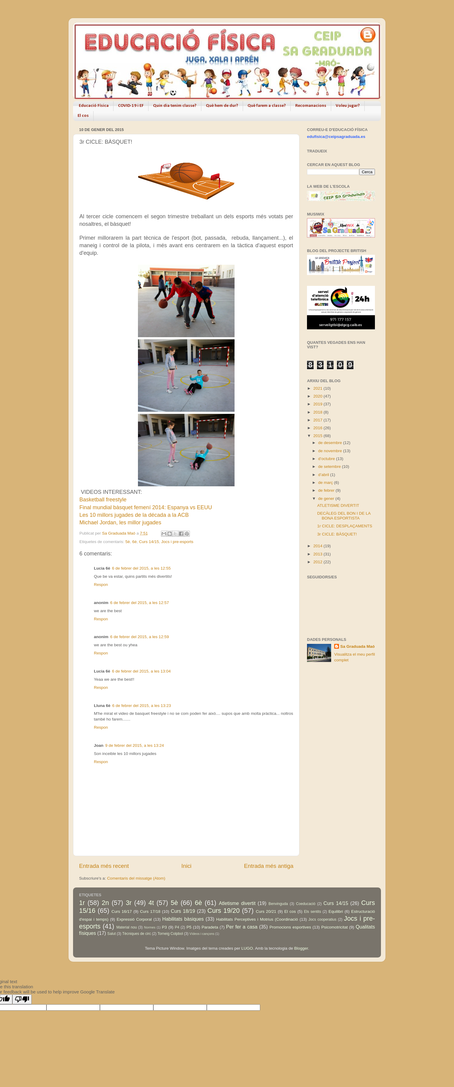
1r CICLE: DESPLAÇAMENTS (344, 526)
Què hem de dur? (222, 106)
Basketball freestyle (102, 500)
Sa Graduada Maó (357, 646)
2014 (318, 546)
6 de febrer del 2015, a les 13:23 (141, 705)
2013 (318, 554)
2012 (318, 562)
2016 (318, 428)
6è (134, 541)
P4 (177, 927)
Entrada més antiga (268, 866)
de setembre (330, 466)
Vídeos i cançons (202, 933)
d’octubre (327, 458)
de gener (326, 498)
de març (326, 482)
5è (127, 541)
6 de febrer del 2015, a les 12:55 (141, 568)
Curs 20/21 (266, 911)
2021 (318, 388)
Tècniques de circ (136, 934)
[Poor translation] (22, 999)
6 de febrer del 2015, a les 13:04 (141, 671)
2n (105, 902)
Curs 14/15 (149, 541)
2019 (318, 404)
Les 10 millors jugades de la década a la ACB (134, 515)
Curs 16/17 (121, 911)
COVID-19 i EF (131, 106)
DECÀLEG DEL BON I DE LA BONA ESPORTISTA (344, 515)
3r (129, 902)
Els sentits (312, 912)
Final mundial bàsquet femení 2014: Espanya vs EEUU (145, 507)
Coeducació (305, 904)
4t (151, 902)
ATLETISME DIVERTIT (338, 505)
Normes (149, 927)
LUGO (247, 948)
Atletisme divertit (237, 903)
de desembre (330, 442)
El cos (83, 115)
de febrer (327, 490)
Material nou (126, 927)
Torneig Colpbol (170, 934)
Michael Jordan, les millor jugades (120, 523)
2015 (318, 435)
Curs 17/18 (150, 911)
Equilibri (335, 911)
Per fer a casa (241, 926)
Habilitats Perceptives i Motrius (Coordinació (257, 919)
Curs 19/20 (223, 910)
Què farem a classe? (267, 106)
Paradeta (210, 927)
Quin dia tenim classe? (175, 106)
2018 (318, 412)
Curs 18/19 (183, 911)
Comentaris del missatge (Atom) (136, 878)
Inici (186, 866)
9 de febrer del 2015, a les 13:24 (134, 745)
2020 (318, 396)
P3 (164, 927)
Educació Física (94, 106)
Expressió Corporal (134, 919)
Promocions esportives (290, 927)
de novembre (330, 451)
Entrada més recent (104, 866)
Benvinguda (278, 904)
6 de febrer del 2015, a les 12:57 (139, 602)
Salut (111, 934)
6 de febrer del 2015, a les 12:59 (139, 637)
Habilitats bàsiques (182, 919)
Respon (101, 584)
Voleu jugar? (348, 106)
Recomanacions (310, 106)
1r (82, 902)
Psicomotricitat (334, 927)
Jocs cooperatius (323, 919)
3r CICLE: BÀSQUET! (337, 534)
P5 (189, 927)
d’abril (324, 474)
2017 (318, 420)
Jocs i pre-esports (177, 541)
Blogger (301, 948)
